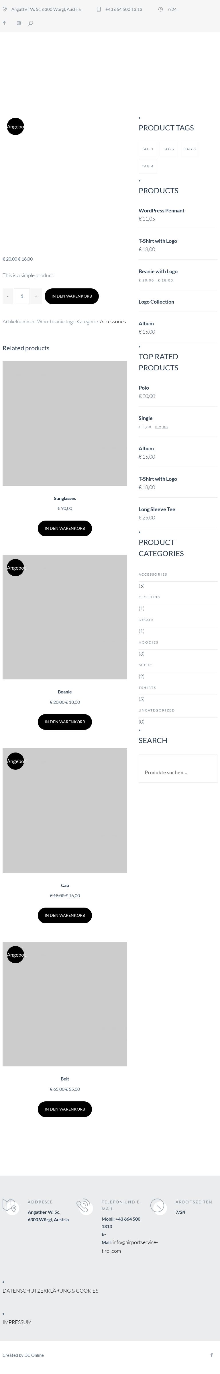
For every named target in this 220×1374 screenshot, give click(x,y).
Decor (146, 619)
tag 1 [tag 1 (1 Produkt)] (148, 149)
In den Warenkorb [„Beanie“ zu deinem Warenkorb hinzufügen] (65, 721)
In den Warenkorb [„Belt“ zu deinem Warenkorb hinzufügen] (65, 1109)
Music (145, 665)
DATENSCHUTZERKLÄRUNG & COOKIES (50, 1290)
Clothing (150, 597)
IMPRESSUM (17, 1322)
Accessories (113, 321)
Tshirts (147, 687)
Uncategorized (157, 710)
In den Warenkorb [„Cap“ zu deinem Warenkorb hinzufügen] (65, 915)
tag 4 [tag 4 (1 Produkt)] (148, 166)
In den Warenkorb (72, 296)
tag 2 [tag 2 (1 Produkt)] (169, 149)
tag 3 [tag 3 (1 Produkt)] (190, 149)
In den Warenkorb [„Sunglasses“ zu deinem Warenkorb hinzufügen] (65, 528)
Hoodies (148, 642)
